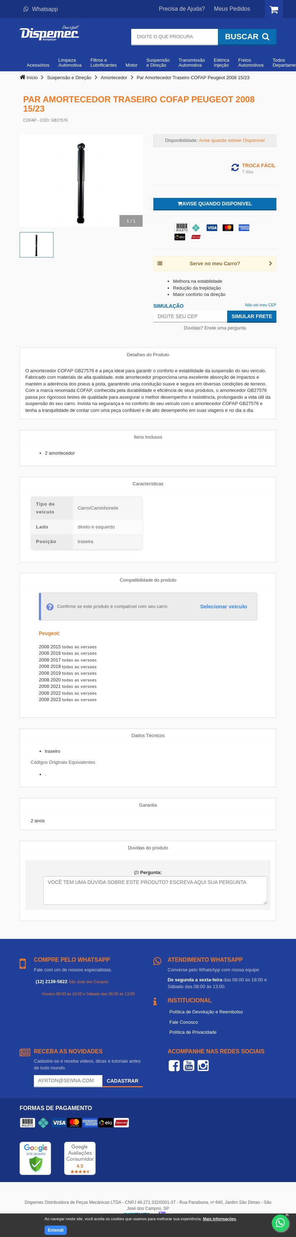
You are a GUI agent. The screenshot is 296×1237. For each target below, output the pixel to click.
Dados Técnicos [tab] (148, 735)
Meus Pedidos (232, 9)
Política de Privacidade (192, 1032)
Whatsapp (41, 9)
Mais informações (219, 1219)
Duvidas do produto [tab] (148, 847)
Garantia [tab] (148, 805)
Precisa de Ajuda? (182, 9)
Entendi (55, 1230)
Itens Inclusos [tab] (148, 437)
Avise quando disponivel (215, 203)
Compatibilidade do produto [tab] (148, 580)
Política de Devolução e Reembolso (206, 1011)
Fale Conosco (183, 1022)
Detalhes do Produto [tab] (148, 354)
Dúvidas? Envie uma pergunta (215, 328)
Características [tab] (148, 483)
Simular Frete (251, 316)
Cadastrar (122, 1081)
